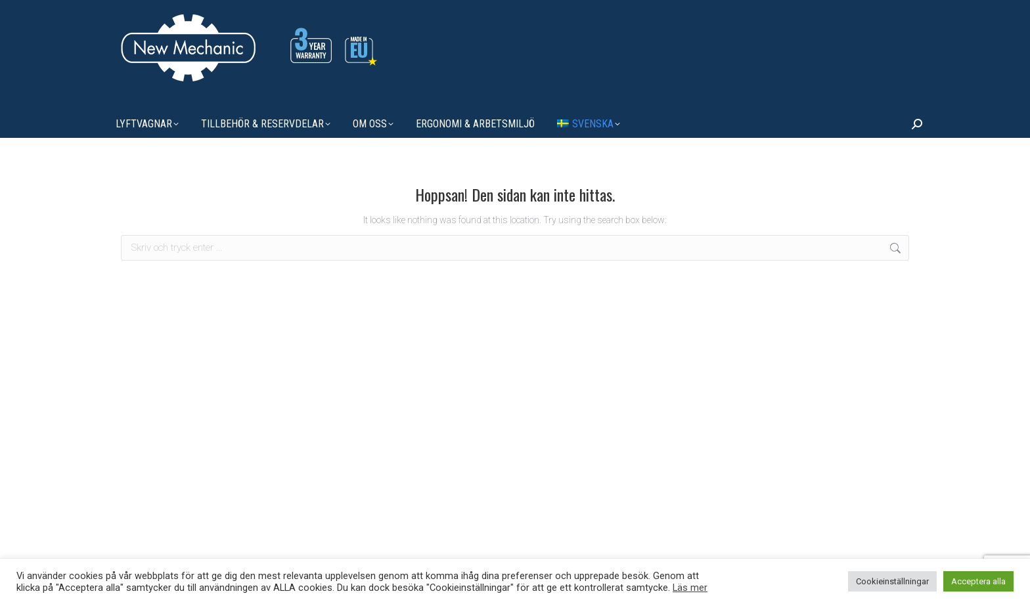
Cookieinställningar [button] (892, 581)
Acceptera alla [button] (978, 581)
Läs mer (690, 587)
